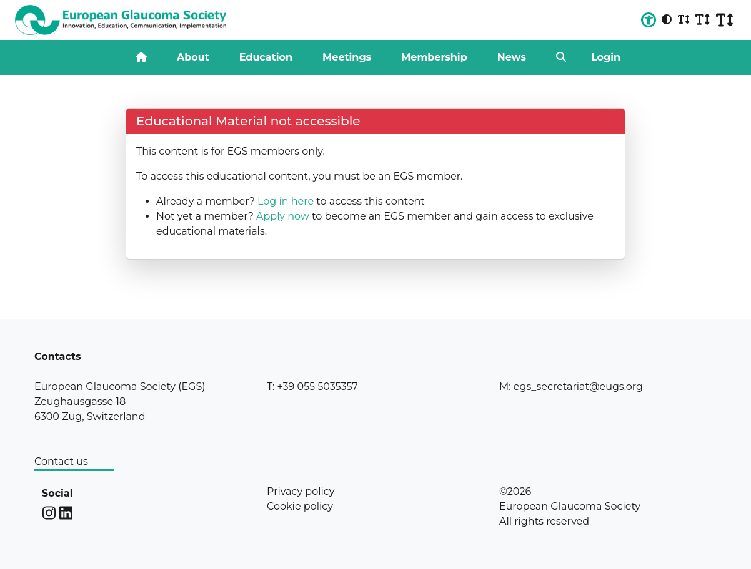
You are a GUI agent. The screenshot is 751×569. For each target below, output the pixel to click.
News (511, 57)
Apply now (282, 216)
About (193, 57)
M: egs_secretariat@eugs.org (571, 386)
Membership (434, 57)
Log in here (285, 201)
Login (605, 57)
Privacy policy (300, 491)
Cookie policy (300, 506)
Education (265, 57)
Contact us (61, 461)
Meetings (346, 57)
